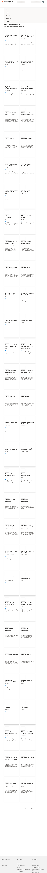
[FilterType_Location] (5, 9)
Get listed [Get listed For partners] (33, 863)
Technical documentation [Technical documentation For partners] (36, 867)
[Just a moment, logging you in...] (43, 2)
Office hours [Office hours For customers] (18, 861)
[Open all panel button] (3, 5)
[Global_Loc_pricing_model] (5, 21)
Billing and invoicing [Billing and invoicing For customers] (20, 871)
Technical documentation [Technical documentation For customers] (21, 865)
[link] (11, 41)
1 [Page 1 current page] (17, 808)
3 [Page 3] (22, 808)
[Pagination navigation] (25, 809)
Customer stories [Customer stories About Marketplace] (4, 865)
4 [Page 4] (25, 808)
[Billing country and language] (36, 2)
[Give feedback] (25, 1)
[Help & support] (27, 1)
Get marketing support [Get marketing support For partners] (35, 865)
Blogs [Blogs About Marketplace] (2, 863)
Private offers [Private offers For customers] (19, 867)
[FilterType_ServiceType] (5, 18)
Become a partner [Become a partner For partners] (34, 861)
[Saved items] (28, 1)
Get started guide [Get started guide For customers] (19, 863)
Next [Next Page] (31, 808)
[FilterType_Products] (5, 12)
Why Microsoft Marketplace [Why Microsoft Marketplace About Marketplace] (6, 861)
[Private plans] (30, 1)
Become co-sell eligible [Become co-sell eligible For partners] (35, 872)
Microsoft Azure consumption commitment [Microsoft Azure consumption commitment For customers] (23, 869)
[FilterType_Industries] (5, 15)
